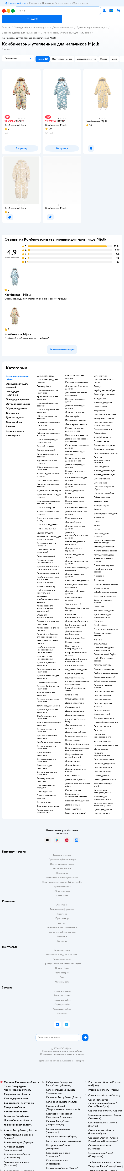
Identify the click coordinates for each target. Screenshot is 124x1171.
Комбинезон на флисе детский (48, 629)
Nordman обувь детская (77, 800)
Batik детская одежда (104, 610)
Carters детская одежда (105, 596)
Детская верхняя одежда (91, 27)
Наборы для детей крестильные (46, 591)
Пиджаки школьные (46, 528)
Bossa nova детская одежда (103, 601)
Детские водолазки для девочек (76, 562)
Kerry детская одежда (104, 555)
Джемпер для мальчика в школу (49, 519)
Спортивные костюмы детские (76, 653)
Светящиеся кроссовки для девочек (76, 585)
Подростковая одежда (76, 669)
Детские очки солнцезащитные (102, 791)
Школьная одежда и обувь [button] (17, 377)
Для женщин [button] (13, 413)
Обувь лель (99, 606)
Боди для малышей (46, 556)
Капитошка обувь (102, 665)
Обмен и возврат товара (62, 864)
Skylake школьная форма (49, 490)
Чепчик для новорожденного (102, 735)
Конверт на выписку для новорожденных (49, 538)
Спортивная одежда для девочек (76, 446)
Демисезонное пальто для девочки (76, 394)
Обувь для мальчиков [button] (18, 403)
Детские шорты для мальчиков (46, 747)
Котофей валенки (102, 437)
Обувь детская (72, 775)
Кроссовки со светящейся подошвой (76, 795)
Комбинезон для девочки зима (45, 811)
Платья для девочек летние (74, 502)
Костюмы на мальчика (47, 480)
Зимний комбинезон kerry (75, 720)
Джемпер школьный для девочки (49, 496)
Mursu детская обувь (104, 493)
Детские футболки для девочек (76, 387)
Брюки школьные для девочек (47, 455)
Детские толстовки (74, 703)
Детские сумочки (102, 771)
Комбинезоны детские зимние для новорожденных (48, 580)
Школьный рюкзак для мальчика (48, 411)
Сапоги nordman (73, 790)
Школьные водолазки (47, 524)
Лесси (97, 529)
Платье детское (44, 791)
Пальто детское (73, 740)
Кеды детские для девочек (73, 598)
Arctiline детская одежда (106, 673)
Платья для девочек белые (74, 491)
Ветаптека (62, 1013)
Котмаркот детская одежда (103, 686)
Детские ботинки (102, 478)
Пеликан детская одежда (106, 584)
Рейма (97, 525)
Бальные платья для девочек (74, 377)
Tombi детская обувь (104, 449)
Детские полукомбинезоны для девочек (76, 535)
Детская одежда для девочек (74, 407)
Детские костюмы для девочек (76, 513)
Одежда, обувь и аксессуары (30, 27)
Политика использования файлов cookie (62, 882)
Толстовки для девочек (48, 806)
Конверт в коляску (46, 586)
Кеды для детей (101, 501)
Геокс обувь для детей (104, 394)
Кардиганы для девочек (76, 382)
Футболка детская (74, 673)
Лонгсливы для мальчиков (44, 766)
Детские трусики (102, 726)
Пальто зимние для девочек (46, 796)
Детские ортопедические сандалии (102, 460)
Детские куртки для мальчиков (46, 664)
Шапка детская (101, 749)
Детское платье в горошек (73, 549)
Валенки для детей (103, 402)
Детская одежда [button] (15, 417)
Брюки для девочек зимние (74, 556)
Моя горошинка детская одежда (48, 642)
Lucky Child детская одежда (103, 659)
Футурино (99, 580)
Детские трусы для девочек (103, 704)
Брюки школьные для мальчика (47, 398)
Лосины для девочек (75, 412)
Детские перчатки (103, 767)
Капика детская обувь (104, 546)
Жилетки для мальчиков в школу (49, 474)
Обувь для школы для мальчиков (47, 468)
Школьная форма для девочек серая (47, 441)
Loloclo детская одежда (105, 592)
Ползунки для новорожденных (73, 647)
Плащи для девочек (74, 699)
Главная (6, 27)
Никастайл (99, 576)
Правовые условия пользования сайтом (62, 1051)
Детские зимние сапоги (105, 414)
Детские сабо (100, 483)
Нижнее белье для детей (106, 722)
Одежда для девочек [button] (17, 399)
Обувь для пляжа (102, 497)
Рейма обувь (100, 433)
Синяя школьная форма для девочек (48, 424)
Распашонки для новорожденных (45, 561)
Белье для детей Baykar (105, 654)
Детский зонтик (102, 813)
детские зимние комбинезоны (73, 632)
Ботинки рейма (101, 441)
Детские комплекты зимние (75, 726)
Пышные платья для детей (74, 400)
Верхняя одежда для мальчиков (19, 32)
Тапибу (97, 386)
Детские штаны (72, 761)
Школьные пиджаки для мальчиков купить (77, 749)
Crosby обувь (100, 625)
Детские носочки (102, 699)
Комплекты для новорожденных (45, 657)
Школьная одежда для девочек (47, 381)
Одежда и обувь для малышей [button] (17, 385)
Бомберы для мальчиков (49, 742)
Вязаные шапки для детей (103, 785)
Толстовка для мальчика (48, 706)
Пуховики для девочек (76, 435)
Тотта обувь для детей (104, 677)
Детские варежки (102, 741)
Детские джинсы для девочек (75, 485)
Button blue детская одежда (103, 560)
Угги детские (100, 398)
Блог (62, 977)
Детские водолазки (74, 711)
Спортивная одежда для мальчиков (48, 670)
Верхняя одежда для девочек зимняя (75, 459)
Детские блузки (73, 522)
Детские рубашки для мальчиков (47, 711)
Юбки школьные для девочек (47, 417)
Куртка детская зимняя (76, 736)
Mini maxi (98, 639)
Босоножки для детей (104, 445)
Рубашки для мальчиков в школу (48, 434)
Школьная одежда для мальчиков (47, 391)
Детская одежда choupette (101, 535)
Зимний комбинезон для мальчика (49, 724)
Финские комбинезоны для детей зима (77, 683)
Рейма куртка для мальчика (45, 779)
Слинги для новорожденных (73, 615)
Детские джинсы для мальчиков (47, 773)
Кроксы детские (73, 809)
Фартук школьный (46, 450)
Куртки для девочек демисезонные (75, 429)
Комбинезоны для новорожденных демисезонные (46, 650)
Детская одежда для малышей (46, 544)
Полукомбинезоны (74, 678)
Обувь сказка (100, 406)
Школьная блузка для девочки (47, 404)
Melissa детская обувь (104, 474)
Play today (99, 517)
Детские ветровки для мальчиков (48, 677)
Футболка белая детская (77, 744)
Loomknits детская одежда (103, 570)
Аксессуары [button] (13, 435)
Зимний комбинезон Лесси (75, 689)
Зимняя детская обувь (104, 470)
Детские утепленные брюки (75, 770)
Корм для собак (62, 1004)
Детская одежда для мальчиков (46, 760)
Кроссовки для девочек (77, 580)
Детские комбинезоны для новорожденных (48, 568)
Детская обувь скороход (106, 453)
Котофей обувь (101, 505)
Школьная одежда (45, 376)
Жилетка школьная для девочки (48, 513)
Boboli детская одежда (105, 681)
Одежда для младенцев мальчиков (48, 622)
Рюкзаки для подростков (106, 745)
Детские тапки (101, 376)
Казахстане (67, 1060)
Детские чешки (72, 805)
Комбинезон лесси (74, 665)
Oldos (97, 521)
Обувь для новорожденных (45, 616)
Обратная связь (62, 891)
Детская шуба (72, 416)
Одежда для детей (45, 533)
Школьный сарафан (46, 507)
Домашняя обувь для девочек (75, 592)
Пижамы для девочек (75, 420)
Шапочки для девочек (104, 763)
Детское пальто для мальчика (46, 730)
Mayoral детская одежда (105, 550)
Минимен (98, 621)
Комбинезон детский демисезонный (75, 626)
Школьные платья (45, 429)
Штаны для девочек (74, 497)
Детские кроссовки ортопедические (103, 424)
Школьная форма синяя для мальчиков (48, 502)
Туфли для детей (73, 604)
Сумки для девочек (103, 809)
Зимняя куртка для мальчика (46, 694)
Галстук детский (101, 775)
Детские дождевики (75, 715)
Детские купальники (104, 691)
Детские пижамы (102, 710)
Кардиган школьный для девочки (48, 485)
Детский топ (100, 730)
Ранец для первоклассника (102, 754)
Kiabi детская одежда (104, 669)
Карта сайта (62, 895)
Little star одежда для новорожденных (104, 649)
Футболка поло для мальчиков (46, 717)
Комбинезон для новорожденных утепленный (45, 608)
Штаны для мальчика (47, 682)
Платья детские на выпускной (46, 551)
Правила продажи (62, 868)
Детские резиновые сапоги (104, 381)
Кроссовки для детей (75, 813)
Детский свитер (73, 765)
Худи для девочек (73, 518)
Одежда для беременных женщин (77, 609)
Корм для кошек (62, 995)
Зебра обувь (100, 410)
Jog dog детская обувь (104, 390)
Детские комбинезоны (76, 621)
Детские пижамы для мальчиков (47, 736)
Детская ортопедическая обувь (77, 785)
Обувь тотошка (101, 588)
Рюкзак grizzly (44, 386)
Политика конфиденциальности (62, 877)
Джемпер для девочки (76, 424)
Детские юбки (44, 802)
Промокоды (62, 873)
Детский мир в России (50, 1060)
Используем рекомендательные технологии (62, 1054)
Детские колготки (103, 695)
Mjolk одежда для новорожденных (102, 615)
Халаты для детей (102, 714)
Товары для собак (62, 1000)
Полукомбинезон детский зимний (74, 755)
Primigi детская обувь (104, 418)
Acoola (97, 509)
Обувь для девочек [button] (17, 408)
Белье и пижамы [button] (15, 431)
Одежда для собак (62, 1009)
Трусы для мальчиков (104, 718)
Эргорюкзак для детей (48, 573)
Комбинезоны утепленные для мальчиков (67, 32)
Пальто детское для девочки (74, 453)
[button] (32, 19)
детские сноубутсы (75, 779)
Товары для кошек (62, 990)
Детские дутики (101, 466)
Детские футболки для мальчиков (48, 687)
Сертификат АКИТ (62, 886)
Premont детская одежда (106, 629)
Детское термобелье (75, 732)
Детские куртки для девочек (75, 527)
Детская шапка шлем (104, 759)
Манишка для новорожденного (102, 797)
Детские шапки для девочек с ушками (103, 804)
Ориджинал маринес (104, 565)
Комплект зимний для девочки (76, 479)
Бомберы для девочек (76, 507)
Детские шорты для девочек (74, 466)
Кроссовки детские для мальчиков (76, 569)
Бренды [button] (10, 426)
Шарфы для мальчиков (105, 779)
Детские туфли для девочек (74, 575)
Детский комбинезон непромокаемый (76, 660)
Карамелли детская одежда (103, 634)
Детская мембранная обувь (104, 488)
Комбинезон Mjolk (18, 295)
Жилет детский (72, 707)
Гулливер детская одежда (106, 513)
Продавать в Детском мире (62, 859)
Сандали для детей (103, 429)
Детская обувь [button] (14, 422)
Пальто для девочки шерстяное (75, 543)
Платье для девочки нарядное (46, 786)
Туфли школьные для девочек (47, 462)
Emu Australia (100, 644)
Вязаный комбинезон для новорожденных (47, 635)
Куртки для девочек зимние (75, 472)
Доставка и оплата (62, 855)
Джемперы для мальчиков (44, 753)
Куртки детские (73, 642)
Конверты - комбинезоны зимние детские (48, 599)
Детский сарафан (45, 446)
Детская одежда (61, 27)
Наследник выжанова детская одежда (104, 541)
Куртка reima (71, 695)
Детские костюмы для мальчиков (48, 700)
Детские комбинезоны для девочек (76, 440)
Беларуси (80, 1060)
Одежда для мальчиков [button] (13, 393)
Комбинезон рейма (74, 638)
